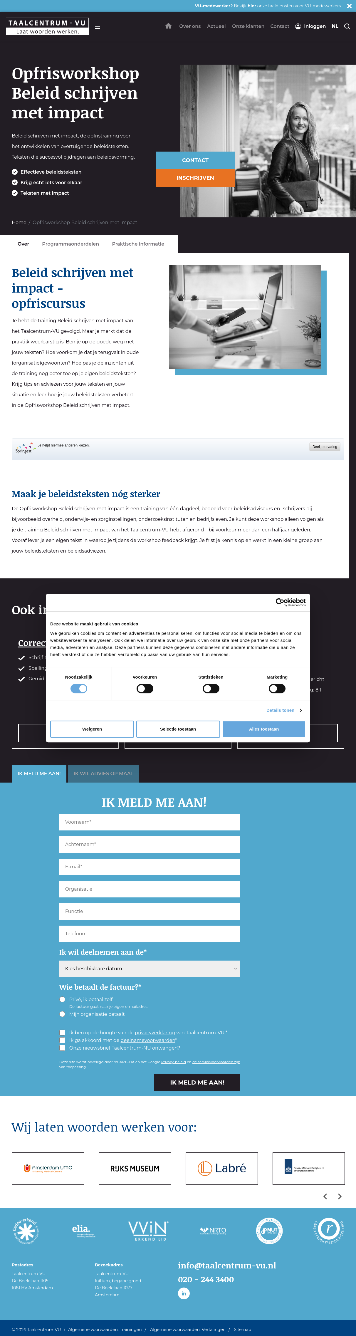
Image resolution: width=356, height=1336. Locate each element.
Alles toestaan (264, 728)
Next (340, 1196)
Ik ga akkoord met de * (118, 1040)
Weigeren (92, 728)
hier (252, 6)
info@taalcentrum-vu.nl (230, 1265)
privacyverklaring (155, 1032)
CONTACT (195, 160)
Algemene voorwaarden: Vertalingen (188, 1327)
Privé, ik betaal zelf (103, 1002)
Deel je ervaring (325, 447)
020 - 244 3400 (208, 1279)
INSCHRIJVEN (195, 178)
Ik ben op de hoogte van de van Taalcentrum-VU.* (143, 1032)
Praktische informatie (138, 244)
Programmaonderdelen (70, 244)
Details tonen (280, 710)
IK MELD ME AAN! (39, 773)
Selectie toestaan (178, 728)
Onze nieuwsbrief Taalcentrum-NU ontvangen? (119, 1048)
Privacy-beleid (173, 1062)
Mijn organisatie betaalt (92, 1014)
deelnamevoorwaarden (148, 1040)
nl (335, 26)
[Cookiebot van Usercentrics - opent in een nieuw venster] (280, 602)
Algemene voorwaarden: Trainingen (105, 1327)
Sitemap (242, 1327)
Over (23, 244)
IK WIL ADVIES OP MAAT (103, 773)
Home (19, 222)
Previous (325, 1196)
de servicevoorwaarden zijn (216, 1062)
